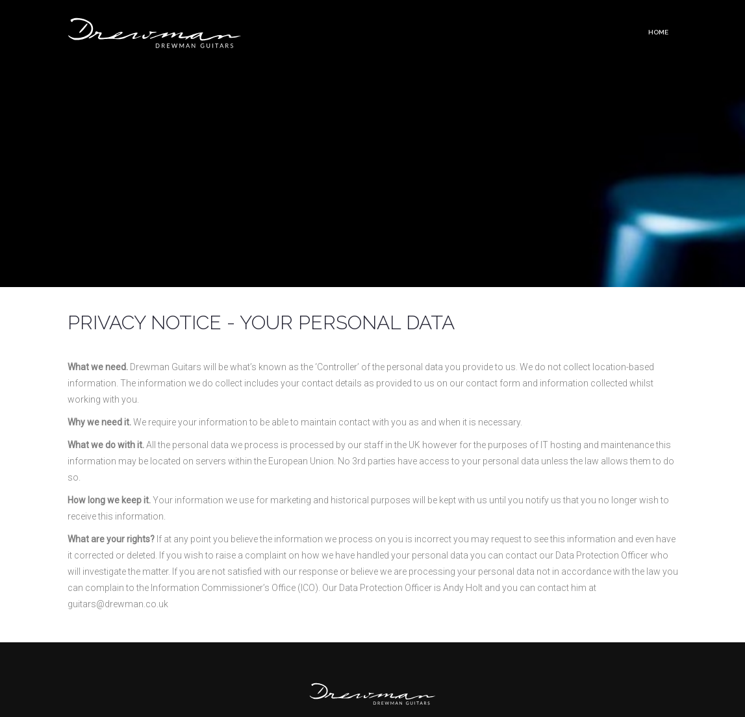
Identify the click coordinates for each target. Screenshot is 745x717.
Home (658, 32)
